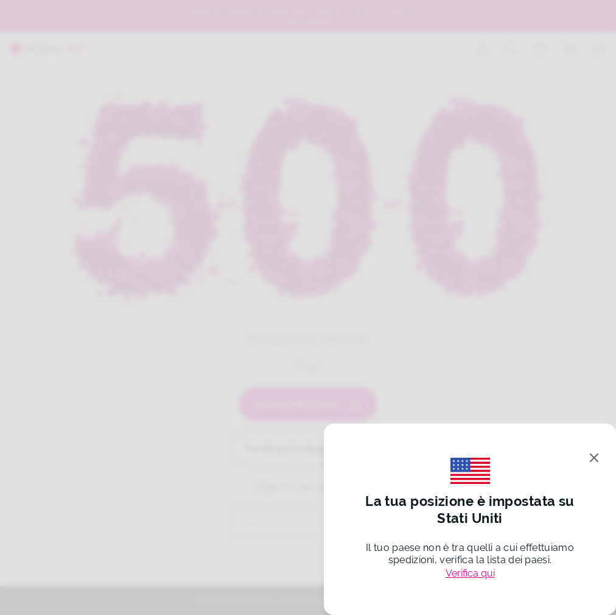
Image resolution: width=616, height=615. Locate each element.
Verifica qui (470, 573)
